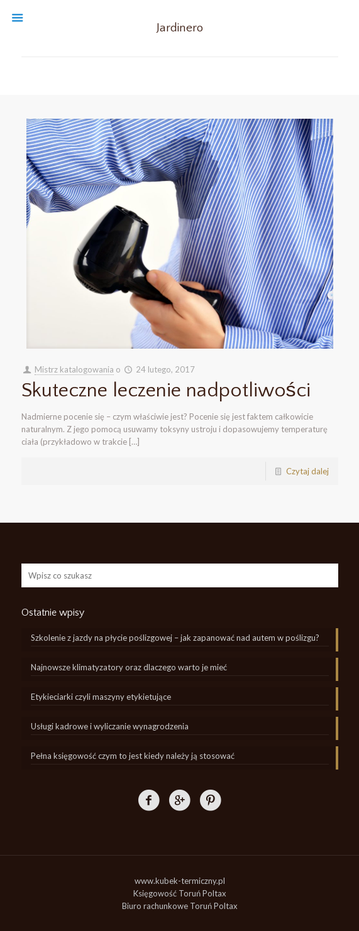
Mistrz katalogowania (74, 369)
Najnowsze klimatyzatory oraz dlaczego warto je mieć (129, 667)
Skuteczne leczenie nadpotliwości (166, 390)
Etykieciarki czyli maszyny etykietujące (101, 697)
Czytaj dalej (307, 471)
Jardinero (180, 28)
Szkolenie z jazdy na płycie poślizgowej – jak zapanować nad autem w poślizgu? (175, 638)
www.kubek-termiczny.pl (180, 881)
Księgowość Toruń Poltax (179, 893)
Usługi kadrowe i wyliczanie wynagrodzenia (110, 726)
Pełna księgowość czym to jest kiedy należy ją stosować (133, 756)
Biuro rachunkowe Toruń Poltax (180, 906)
